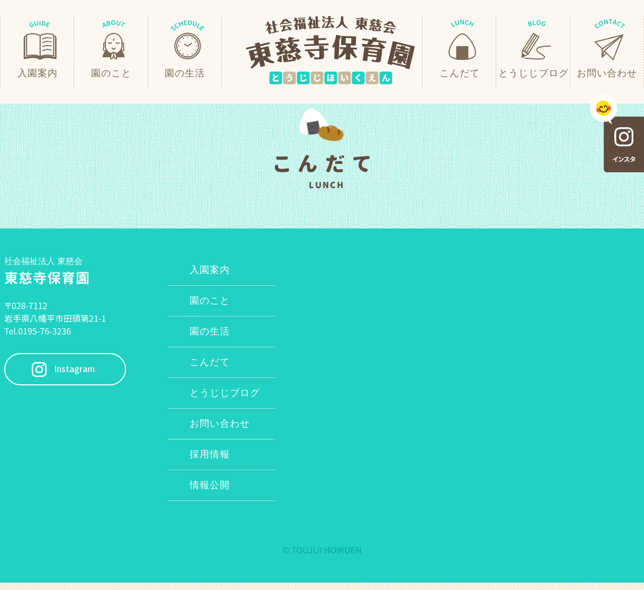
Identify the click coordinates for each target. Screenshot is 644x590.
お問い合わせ (220, 423)
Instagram (74, 369)
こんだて (210, 362)
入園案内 (210, 270)
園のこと (210, 300)
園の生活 (210, 331)
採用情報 (210, 454)
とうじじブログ (225, 393)
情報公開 (210, 485)
